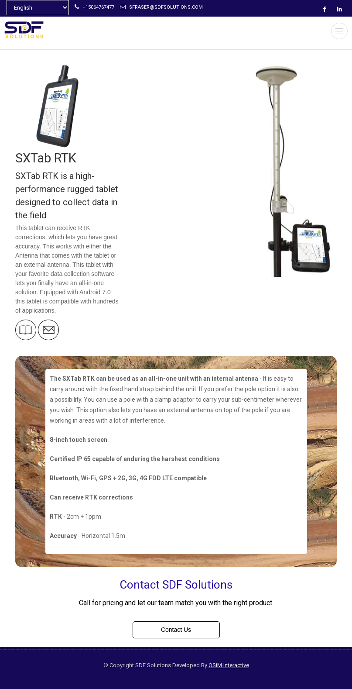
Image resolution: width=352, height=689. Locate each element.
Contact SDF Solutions (176, 584)
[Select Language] (38, 7)
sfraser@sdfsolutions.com (161, 7)
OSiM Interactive (228, 665)
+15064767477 (94, 7)
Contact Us (176, 629)
